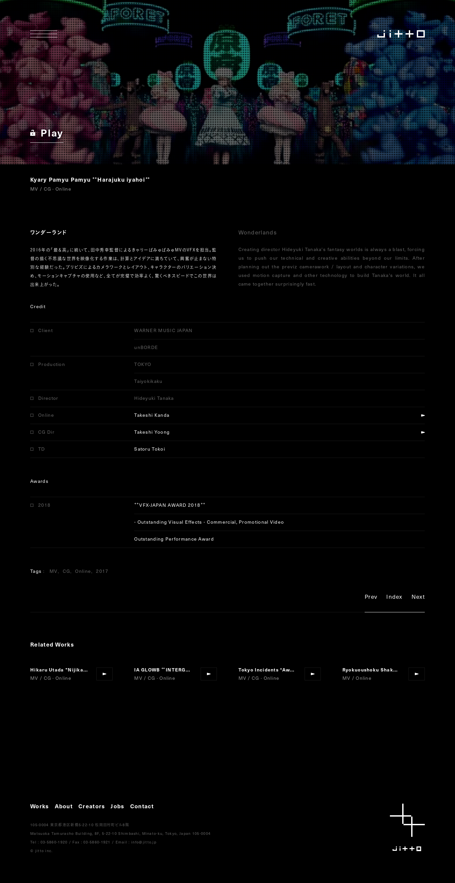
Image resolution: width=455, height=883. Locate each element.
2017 (102, 571)
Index (394, 597)
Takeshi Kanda (151, 414)
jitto (407, 827)
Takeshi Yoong (152, 431)
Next (418, 597)
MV (53, 571)
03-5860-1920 (54, 842)
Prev (371, 597)
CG (66, 571)
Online (83, 571)
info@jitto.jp (143, 842)
